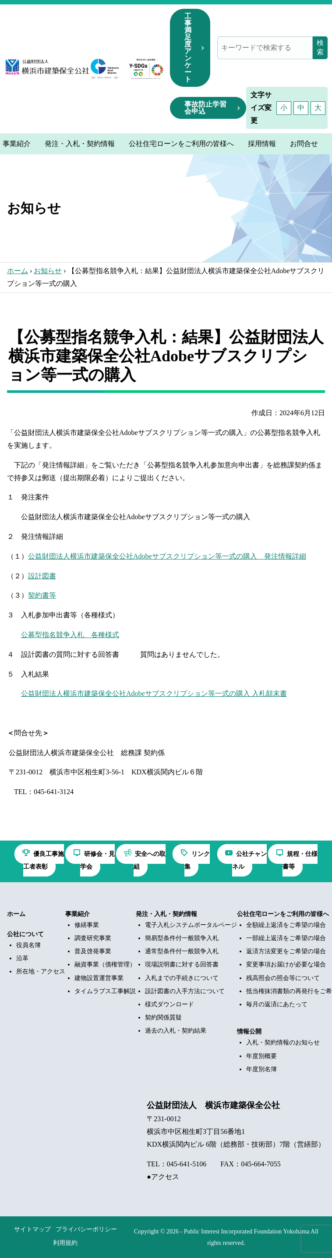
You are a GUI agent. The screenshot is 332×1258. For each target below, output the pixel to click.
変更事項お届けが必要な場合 (286, 964)
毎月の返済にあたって (276, 1004)
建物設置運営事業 (99, 978)
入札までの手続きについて (182, 978)
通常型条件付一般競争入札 (182, 951)
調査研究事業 (92, 938)
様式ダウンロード (169, 1004)
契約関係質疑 (163, 1017)
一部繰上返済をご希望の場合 (286, 938)
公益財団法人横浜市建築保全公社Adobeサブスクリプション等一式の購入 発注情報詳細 (167, 556)
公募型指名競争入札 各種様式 (70, 634)
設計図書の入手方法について (185, 991)
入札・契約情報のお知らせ (283, 1042)
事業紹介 (77, 914)
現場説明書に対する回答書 (182, 964)
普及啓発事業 (92, 951)
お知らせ (48, 270)
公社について (25, 934)
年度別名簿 (261, 1069)
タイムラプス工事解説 (105, 991)
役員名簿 (28, 945)
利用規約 (65, 1243)
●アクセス (163, 1176)
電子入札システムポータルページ (191, 925)
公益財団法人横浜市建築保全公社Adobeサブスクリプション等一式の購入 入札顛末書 (154, 693)
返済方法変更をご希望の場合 (286, 951)
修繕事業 (86, 925)
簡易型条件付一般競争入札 (182, 938)
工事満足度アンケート (187, 47)
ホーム (17, 270)
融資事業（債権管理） (105, 964)
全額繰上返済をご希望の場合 (286, 925)
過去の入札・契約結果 (175, 1030)
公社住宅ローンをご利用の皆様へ (283, 914)
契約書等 (42, 595)
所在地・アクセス (40, 971)
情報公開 (249, 1031)
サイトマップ (32, 1229)
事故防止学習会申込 (205, 107)
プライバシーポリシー (86, 1229)
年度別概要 (261, 1056)
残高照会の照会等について (283, 978)
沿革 (22, 958)
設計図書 (42, 576)
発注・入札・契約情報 (166, 914)
